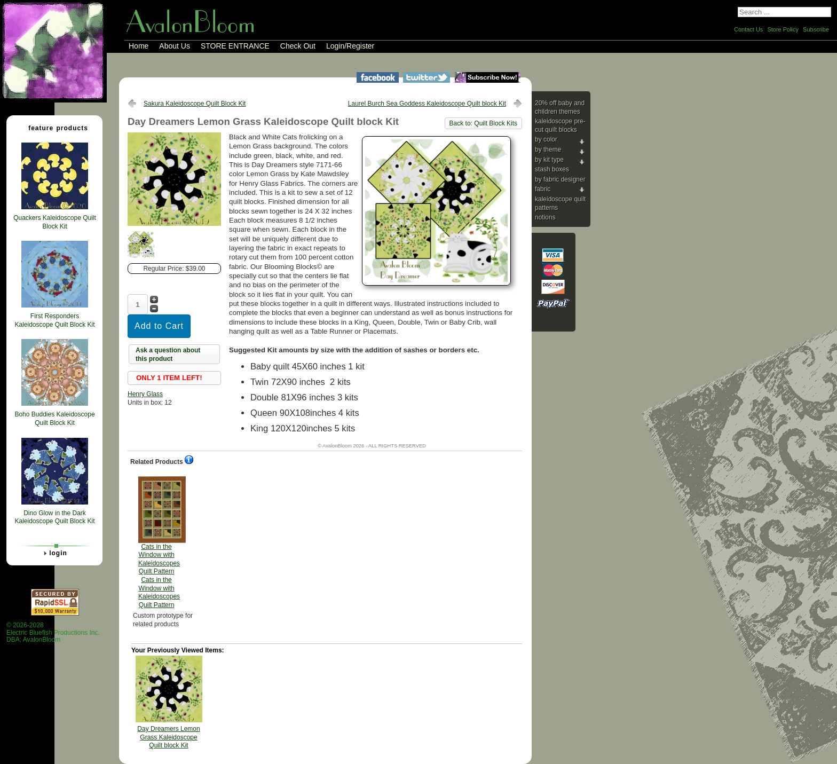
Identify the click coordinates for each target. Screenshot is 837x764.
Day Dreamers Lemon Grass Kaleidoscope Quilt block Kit (168, 737)
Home (138, 46)
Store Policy (783, 29)
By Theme (548, 149)
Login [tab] (54, 553)
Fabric (542, 189)
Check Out (297, 46)
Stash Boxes (552, 169)
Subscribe (816, 29)
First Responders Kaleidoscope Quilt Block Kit (54, 320)
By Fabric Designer (560, 179)
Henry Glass (145, 394)
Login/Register (350, 46)
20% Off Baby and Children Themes (560, 107)
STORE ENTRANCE (235, 46)
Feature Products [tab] (54, 127)
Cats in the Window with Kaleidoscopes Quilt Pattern (159, 542)
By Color (546, 139)
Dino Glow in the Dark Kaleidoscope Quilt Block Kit (54, 517)
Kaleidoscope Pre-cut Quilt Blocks (560, 125)
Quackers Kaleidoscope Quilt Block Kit (54, 222)
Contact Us (748, 29)
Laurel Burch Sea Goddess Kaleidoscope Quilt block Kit (427, 103)
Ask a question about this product (168, 354)
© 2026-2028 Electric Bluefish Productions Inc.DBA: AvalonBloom (53, 632)
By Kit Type (549, 159)
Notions (545, 217)
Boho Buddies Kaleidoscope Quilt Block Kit (54, 419)
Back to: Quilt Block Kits (483, 123)
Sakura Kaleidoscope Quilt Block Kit (195, 103)
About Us (174, 46)
